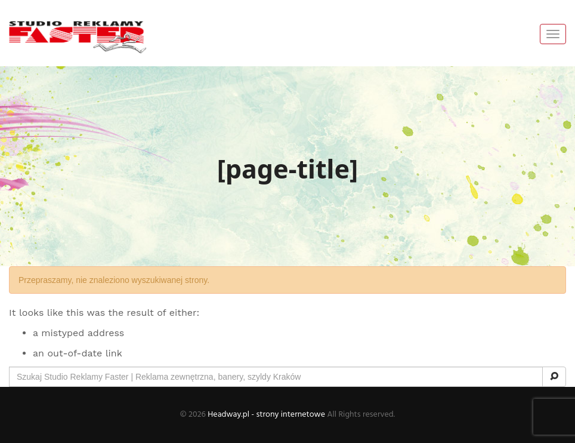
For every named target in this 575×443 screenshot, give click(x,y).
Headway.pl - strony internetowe (266, 415)
